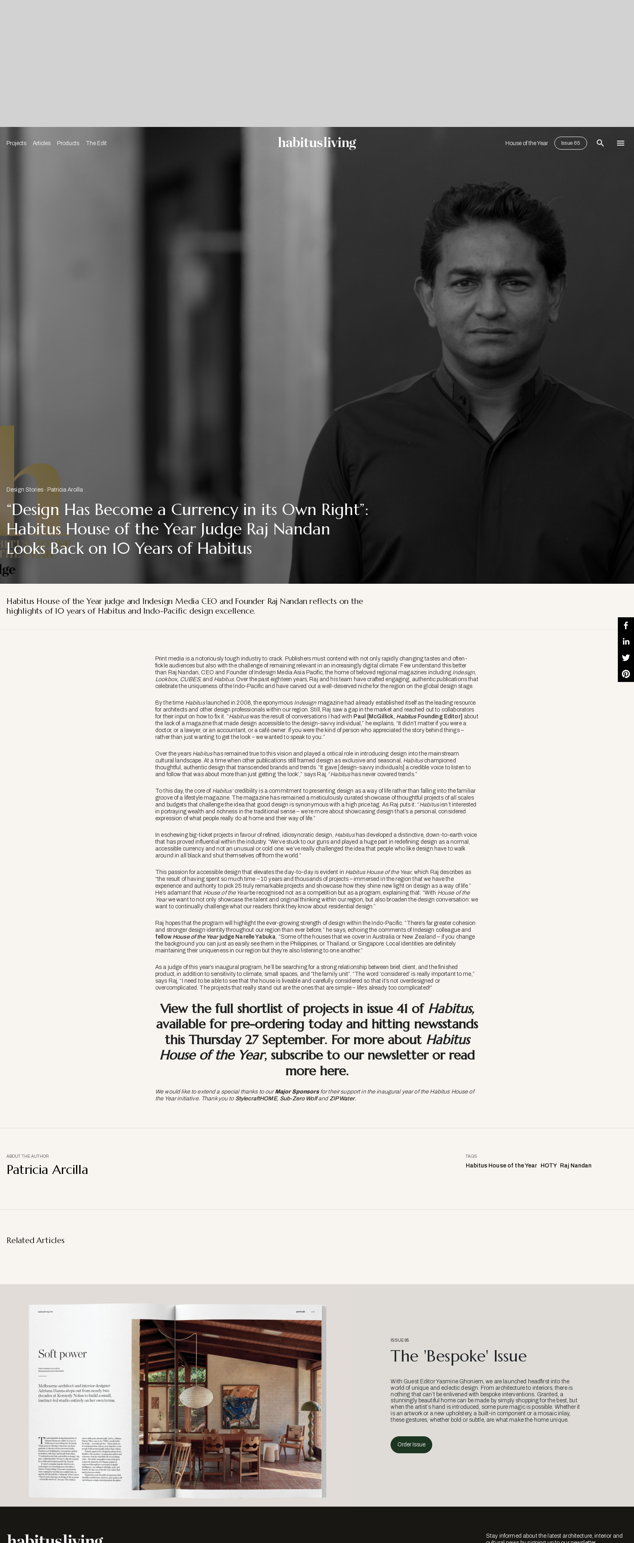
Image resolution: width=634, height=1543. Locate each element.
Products (68, 143)
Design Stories (24, 490)
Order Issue (411, 1445)
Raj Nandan (576, 1166)
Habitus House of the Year (501, 1166)
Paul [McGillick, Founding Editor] (408, 716)
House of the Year (526, 143)
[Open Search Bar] (600, 143)
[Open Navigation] (621, 143)
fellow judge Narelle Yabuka (215, 937)
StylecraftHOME (256, 1099)
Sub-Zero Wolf (298, 1099)
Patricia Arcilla (65, 490)
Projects (16, 143)
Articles (42, 143)
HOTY (549, 1166)
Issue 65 (570, 143)
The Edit (96, 143)
